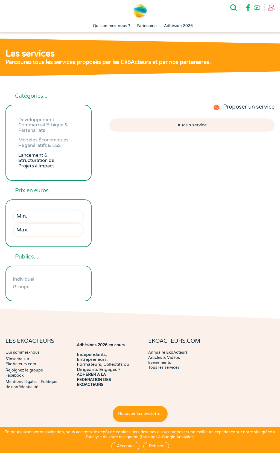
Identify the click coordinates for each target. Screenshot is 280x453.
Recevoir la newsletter (140, 413)
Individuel (23, 279)
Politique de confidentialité (31, 384)
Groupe (21, 287)
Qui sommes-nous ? (111, 26)
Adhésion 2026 (178, 26)
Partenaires (147, 26)
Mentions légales (21, 381)
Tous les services (163, 367)
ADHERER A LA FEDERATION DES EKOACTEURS (94, 379)
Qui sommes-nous (22, 352)
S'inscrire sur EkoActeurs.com (20, 361)
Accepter (125, 446)
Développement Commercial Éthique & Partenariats (43, 125)
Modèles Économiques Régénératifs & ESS (43, 142)
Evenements (159, 362)
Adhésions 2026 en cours (101, 345)
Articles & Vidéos (164, 357)
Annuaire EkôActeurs (168, 352)
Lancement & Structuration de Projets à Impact (36, 160)
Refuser (156, 446)
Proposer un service (249, 107)
